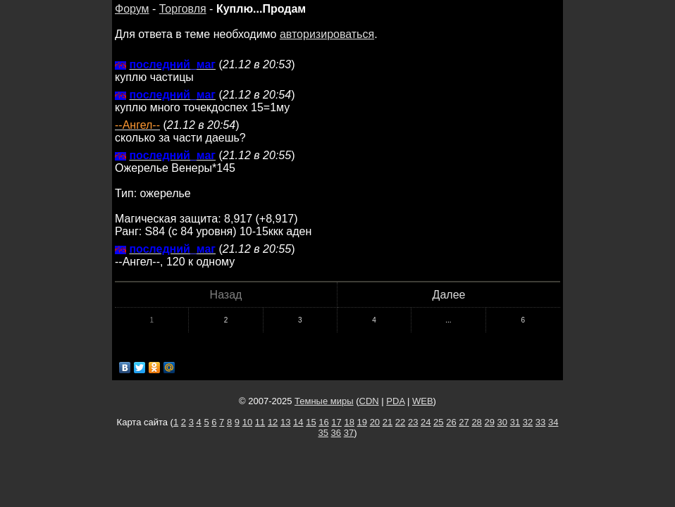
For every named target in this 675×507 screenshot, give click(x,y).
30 (502, 422)
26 (451, 422)
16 (323, 422)
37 (349, 432)
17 (336, 422)
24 (426, 422)
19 (362, 422)
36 (336, 432)
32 (528, 422)
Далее (449, 295)
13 (285, 422)
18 (349, 422)
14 (298, 422)
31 (515, 422)
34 (553, 422)
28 (476, 422)
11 (260, 422)
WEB (422, 401)
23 (413, 422)
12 (273, 422)
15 (311, 422)
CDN (369, 401)
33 (540, 422)
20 (375, 422)
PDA (395, 401)
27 (464, 422)
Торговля (182, 9)
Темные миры (324, 401)
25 (438, 422)
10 (247, 422)
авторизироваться (327, 34)
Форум (132, 9)
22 (400, 422)
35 (323, 432)
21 (387, 422)
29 (489, 422)
